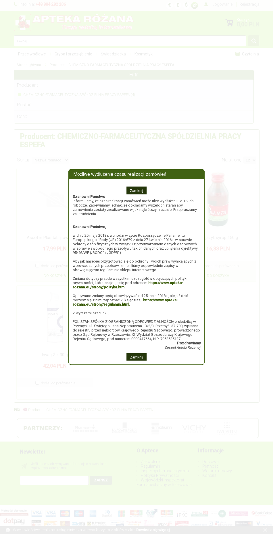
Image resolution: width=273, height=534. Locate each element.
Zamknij (136, 190)
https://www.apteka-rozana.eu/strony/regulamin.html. (125, 302)
